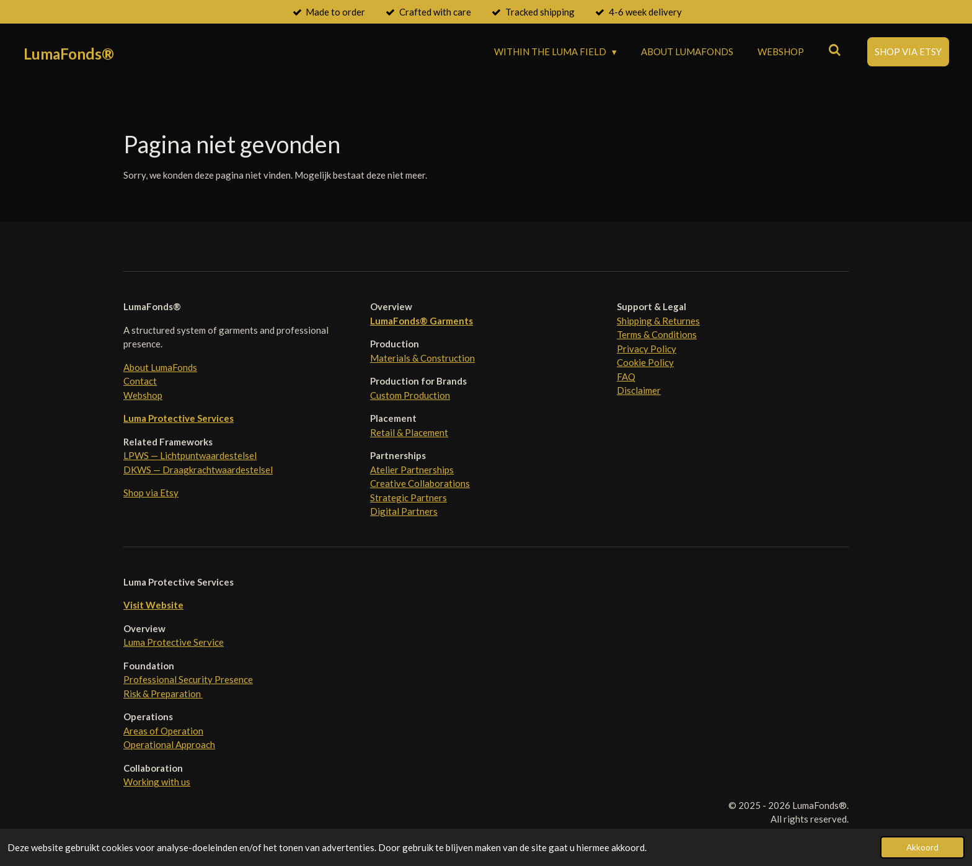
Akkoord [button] (922, 847)
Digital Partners (404, 511)
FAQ (626, 376)
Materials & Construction (422, 358)
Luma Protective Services (178, 418)
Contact (140, 380)
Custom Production (410, 395)
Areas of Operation (163, 730)
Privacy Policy (646, 348)
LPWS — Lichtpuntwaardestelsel (190, 455)
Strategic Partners (408, 497)
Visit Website (153, 604)
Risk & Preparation (163, 693)
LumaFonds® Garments (421, 320)
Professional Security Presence (188, 679)
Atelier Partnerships (412, 469)
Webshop (142, 395)
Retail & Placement (409, 432)
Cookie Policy (645, 362)
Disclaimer (639, 390)
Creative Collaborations (420, 483)
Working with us (156, 781)
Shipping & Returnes (658, 320)
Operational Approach (169, 744)
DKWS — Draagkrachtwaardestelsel (198, 469)
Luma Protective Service (173, 642)
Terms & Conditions (657, 334)
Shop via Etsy (151, 492)
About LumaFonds (160, 367)
